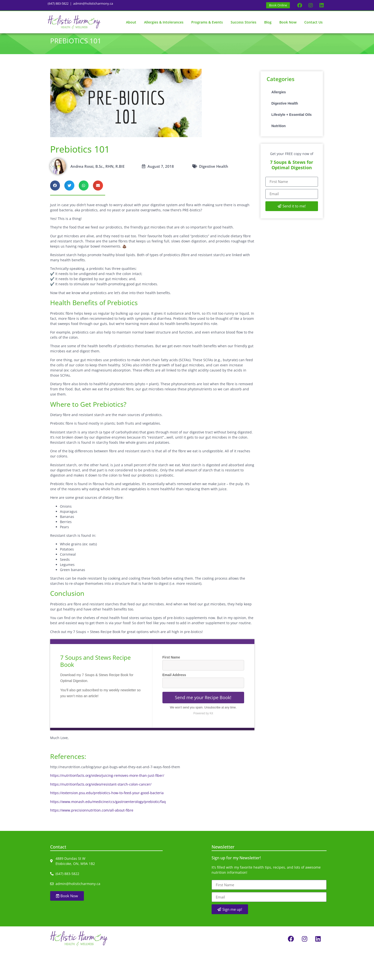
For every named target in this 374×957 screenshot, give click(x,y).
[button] (55, 192)
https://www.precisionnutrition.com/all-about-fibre (91, 816)
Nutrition (279, 132)
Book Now (287, 22)
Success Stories (243, 22)
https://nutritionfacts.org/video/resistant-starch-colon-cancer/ (100, 790)
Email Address (174, 681)
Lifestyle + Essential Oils (292, 121)
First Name (171, 663)
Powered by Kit (203, 719)
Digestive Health (285, 109)
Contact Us (313, 22)
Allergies (279, 98)
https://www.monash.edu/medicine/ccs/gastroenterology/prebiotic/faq (108, 807)
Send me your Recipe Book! (203, 703)
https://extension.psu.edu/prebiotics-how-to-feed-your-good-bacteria (107, 799)
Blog (268, 22)
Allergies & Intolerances (163, 22)
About (131, 22)
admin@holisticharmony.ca (93, 3)
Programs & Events (207, 22)
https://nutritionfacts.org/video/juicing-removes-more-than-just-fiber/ (107, 781)
